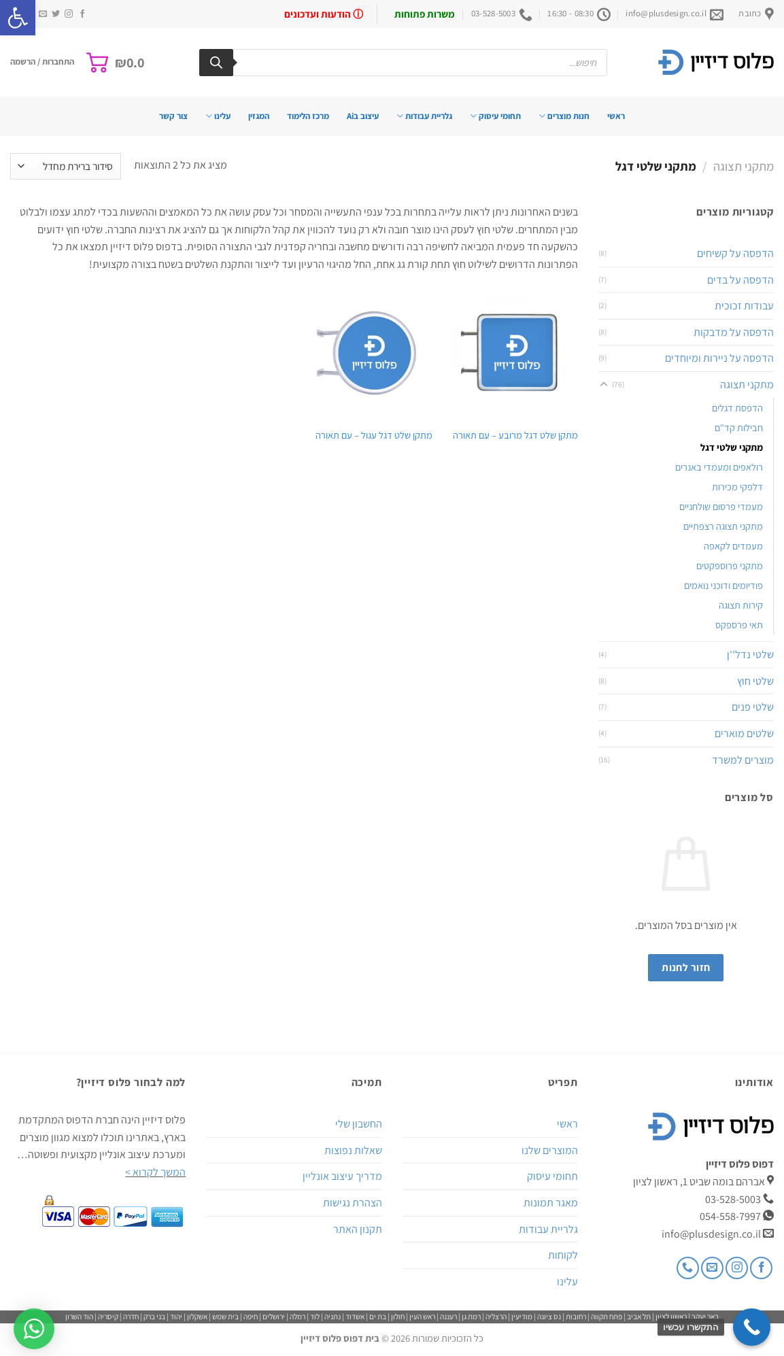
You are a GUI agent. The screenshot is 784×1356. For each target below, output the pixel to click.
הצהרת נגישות (352, 1203)
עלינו (218, 115)
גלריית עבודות (424, 115)
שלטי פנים (753, 707)
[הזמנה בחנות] (65, 166)
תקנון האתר (357, 1229)
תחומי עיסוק (495, 115)
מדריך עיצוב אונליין (342, 1176)
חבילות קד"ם (739, 427)
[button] (17, 17)
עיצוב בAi (363, 116)
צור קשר (173, 116)
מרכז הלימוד (308, 116)
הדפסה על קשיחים (735, 253)
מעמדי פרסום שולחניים (721, 506)
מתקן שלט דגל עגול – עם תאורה (374, 435)
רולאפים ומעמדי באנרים (719, 466)
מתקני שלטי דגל (731, 447)
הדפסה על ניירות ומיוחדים (719, 358)
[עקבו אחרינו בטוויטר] (56, 14)
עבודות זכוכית (744, 306)
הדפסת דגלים (737, 407)
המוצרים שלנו (550, 1150)
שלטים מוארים (744, 733)
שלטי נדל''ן (750, 654)
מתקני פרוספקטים (729, 565)
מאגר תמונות (551, 1203)
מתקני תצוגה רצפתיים (723, 526)
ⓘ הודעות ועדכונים (323, 13)
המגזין (258, 116)
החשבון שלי (358, 1124)
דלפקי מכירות (737, 486)
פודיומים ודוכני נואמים (723, 585)
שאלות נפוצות (353, 1150)
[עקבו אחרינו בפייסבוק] (82, 14)
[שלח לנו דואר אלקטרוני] (43, 14)
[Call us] (688, 1268)
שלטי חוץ (755, 681)
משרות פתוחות (424, 13)
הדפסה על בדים (740, 280)
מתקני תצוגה (743, 166)
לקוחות (563, 1255)
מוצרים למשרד (743, 760)
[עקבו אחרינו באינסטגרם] (69, 14)
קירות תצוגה (741, 604)
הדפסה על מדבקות (734, 332)
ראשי (616, 116)
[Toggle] (603, 385)
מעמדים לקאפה (733, 545)
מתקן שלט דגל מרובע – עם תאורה (515, 435)
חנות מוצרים (564, 115)
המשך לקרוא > (155, 1172)
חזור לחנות (686, 967)
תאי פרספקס (739, 624)
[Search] (216, 62)
